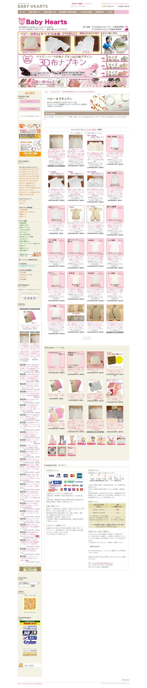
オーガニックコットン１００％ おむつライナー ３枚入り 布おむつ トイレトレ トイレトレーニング (76, 389)
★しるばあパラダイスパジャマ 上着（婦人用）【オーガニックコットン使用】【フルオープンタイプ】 (52, 440)
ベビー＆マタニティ (55, 91)
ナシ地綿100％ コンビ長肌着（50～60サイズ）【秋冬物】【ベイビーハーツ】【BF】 (114, 283)
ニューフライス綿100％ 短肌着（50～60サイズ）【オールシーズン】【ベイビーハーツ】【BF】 (95, 283)
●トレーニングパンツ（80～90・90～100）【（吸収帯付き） (30, 486)
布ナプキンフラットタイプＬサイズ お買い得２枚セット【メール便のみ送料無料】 (30, 393)
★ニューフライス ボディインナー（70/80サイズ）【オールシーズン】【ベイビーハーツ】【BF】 (56, 283)
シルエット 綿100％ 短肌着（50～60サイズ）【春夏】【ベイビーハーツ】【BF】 (95, 249)
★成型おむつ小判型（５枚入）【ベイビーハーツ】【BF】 (29, 513)
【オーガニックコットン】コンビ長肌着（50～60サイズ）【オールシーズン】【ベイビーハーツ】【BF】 (114, 316)
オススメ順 (87, 129)
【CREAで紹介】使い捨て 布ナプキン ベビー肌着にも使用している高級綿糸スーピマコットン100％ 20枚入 (62, 451)
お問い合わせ (38, 683)
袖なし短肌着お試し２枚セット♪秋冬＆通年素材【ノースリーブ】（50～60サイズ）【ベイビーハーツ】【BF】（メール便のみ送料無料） (95, 148)
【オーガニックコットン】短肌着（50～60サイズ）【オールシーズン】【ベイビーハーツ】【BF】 (95, 316)
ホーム (46, 91)
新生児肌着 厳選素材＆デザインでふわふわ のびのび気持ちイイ (78, 91)
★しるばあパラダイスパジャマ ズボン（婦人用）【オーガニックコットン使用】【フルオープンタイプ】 (71, 440)
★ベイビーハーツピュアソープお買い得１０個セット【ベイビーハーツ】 (29, 386)
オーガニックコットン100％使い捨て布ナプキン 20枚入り (29, 558)
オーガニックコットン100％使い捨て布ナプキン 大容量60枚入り (56, 417)
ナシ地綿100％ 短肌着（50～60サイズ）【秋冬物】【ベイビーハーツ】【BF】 (75, 282)
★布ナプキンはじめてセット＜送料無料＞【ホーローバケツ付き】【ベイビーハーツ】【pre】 (101, 440)
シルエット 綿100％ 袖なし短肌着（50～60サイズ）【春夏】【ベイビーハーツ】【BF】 (114, 217)
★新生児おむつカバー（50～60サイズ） (95, 361)
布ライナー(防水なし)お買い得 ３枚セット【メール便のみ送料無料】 (81, 440)
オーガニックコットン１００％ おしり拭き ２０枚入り (30, 319)
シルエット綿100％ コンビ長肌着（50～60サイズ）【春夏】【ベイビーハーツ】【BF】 (114, 250)
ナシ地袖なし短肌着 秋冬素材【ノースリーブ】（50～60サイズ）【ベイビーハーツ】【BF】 (114, 147)
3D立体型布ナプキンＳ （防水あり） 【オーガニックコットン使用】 (29, 453)
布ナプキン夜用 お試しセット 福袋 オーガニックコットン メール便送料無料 (29, 417)
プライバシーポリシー (28, 683)
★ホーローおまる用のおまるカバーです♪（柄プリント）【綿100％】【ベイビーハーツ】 (52, 451)
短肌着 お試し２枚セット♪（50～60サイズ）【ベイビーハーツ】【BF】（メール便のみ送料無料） (75, 183)
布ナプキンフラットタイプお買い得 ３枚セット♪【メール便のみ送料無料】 (29, 434)
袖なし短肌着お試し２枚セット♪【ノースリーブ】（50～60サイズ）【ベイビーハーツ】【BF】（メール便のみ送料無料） (30, 495)
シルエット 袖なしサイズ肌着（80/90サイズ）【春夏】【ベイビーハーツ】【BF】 (56, 249)
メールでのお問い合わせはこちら (102, 563)
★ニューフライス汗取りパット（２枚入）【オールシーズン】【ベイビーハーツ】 (56, 217)
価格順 (94, 129)
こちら (76, 509)
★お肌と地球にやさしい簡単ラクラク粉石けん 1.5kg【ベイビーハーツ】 (29, 534)
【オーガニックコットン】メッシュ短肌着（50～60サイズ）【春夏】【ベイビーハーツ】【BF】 (75, 217)
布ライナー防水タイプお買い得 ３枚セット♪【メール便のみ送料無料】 (29, 505)
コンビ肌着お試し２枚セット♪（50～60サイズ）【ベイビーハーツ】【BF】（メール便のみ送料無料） (56, 183)
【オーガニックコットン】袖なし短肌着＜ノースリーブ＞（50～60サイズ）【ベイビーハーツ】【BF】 (75, 316)
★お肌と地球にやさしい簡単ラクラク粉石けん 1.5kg (29, 551)
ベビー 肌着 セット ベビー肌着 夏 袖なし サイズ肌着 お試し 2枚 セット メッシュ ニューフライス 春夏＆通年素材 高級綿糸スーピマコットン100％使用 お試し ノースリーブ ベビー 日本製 (75, 147)
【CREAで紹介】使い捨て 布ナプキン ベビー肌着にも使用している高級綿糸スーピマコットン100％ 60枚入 (95, 389)
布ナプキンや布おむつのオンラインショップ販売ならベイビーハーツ (35, 5)
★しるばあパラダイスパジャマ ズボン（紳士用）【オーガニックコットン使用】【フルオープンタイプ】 (62, 440)
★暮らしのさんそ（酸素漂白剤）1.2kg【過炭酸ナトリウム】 (30, 526)
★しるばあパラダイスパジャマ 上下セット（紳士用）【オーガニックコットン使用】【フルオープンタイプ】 (114, 418)
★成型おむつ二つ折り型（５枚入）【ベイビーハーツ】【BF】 (71, 451)
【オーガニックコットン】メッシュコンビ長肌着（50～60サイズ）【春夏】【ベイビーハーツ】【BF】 (95, 217)
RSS (26, 666)
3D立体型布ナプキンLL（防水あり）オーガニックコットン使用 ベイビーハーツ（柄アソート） (111, 440)
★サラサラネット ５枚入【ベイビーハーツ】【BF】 (56, 361)
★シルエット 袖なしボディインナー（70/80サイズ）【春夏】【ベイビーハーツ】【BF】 (75, 250)
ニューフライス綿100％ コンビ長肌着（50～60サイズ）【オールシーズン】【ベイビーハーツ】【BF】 (56, 316)
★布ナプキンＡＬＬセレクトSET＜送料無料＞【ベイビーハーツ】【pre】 (114, 390)
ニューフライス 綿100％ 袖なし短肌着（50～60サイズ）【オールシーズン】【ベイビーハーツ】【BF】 (114, 183)
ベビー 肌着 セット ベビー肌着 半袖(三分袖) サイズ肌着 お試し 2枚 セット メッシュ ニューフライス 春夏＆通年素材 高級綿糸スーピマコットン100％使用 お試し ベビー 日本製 (56, 147)
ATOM (31, 666)
